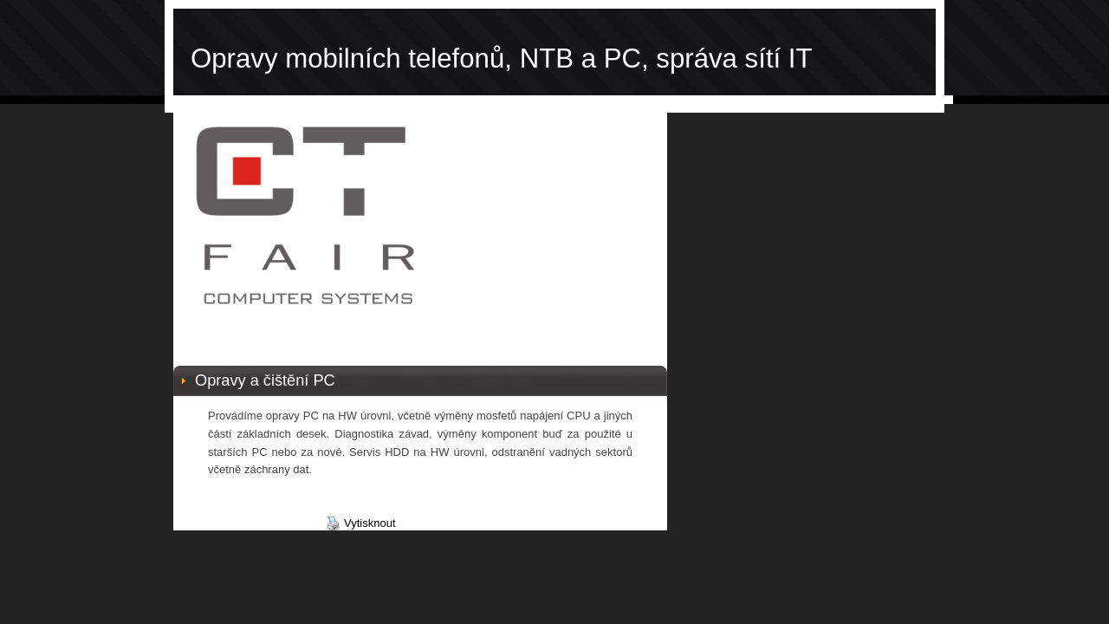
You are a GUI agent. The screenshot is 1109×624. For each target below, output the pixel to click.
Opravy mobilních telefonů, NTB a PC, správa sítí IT (502, 58)
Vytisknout (361, 523)
